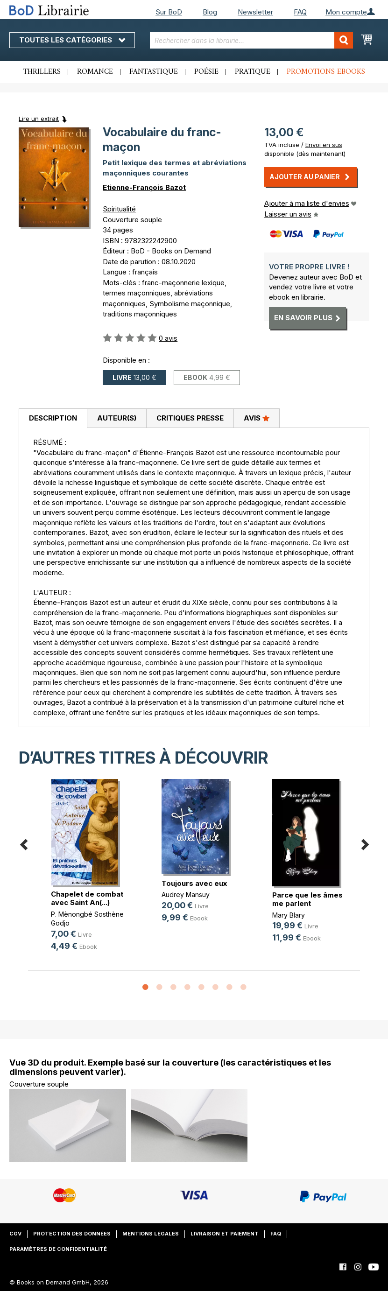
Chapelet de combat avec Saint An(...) (87, 898)
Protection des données (72, 1233)
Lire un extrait (39, 118)
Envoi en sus (323, 144)
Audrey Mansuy (186, 894)
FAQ (300, 11)
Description (53, 418)
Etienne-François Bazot (144, 187)
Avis (256, 418)
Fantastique (153, 71)
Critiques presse (190, 418)
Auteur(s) (116, 418)
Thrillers (42, 71)
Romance (95, 71)
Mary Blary (288, 915)
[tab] (53, 418)
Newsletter (255, 11)
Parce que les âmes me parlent (307, 899)
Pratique (252, 71)
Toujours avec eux (194, 883)
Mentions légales (150, 1233)
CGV (15, 1233)
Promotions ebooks (326, 71)
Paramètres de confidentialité (58, 1249)
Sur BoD (168, 11)
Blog (210, 11)
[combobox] (251, 40)
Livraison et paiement (224, 1233)
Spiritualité (119, 208)
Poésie (206, 71)
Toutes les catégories (72, 39)
